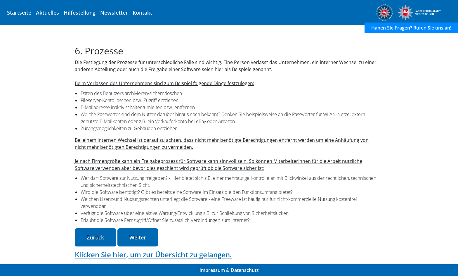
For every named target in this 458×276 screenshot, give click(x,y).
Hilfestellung (80, 12)
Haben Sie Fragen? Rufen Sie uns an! (411, 28)
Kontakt (142, 12)
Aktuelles (47, 12)
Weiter (137, 237)
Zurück (95, 237)
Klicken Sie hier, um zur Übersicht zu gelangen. (153, 254)
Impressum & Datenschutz (229, 270)
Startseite (19, 12)
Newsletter (114, 12)
